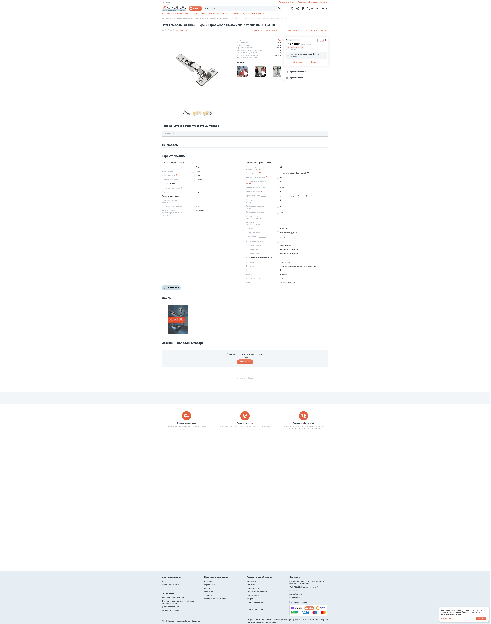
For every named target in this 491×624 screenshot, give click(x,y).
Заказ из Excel (213, 14)
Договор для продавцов (170, 607)
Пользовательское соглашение (173, 597)
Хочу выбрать (446, 618)
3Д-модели (208, 595)
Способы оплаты (253, 595)
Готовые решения (257, 14)
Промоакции (177, 14)
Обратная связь (210, 585)
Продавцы (302, 2)
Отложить (298, 62)
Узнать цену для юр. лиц (294, 48)
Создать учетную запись (171, 585)
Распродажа (166, 14)
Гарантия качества (245, 423)
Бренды (186, 14)
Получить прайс (253, 606)
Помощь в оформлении (303, 423)
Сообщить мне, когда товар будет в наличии (303, 55)
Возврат (250, 599)
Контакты (323, 2)
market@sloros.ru (295, 594)
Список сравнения (253, 588)
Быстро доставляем (186, 423)
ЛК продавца (313, 2)
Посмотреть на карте (297, 597)
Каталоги (203, 14)
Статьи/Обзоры (234, 14)
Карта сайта (208, 592)
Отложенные (251, 585)
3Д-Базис (194, 14)
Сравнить (315, 62)
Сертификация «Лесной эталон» (216, 599)
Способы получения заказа (257, 592)
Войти (164, 581)
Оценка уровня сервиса (255, 602)
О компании (208, 581)
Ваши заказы (251, 581)
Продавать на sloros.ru (287, 2)
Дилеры (207, 588)
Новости (224, 14)
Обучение (245, 14)
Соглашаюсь (481, 618)
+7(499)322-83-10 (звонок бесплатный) (303, 587)
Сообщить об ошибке (255, 609)
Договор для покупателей (171, 610)
